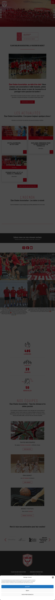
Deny (27, 590)
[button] (53, 577)
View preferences (27, 594)
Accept (27, 586)
